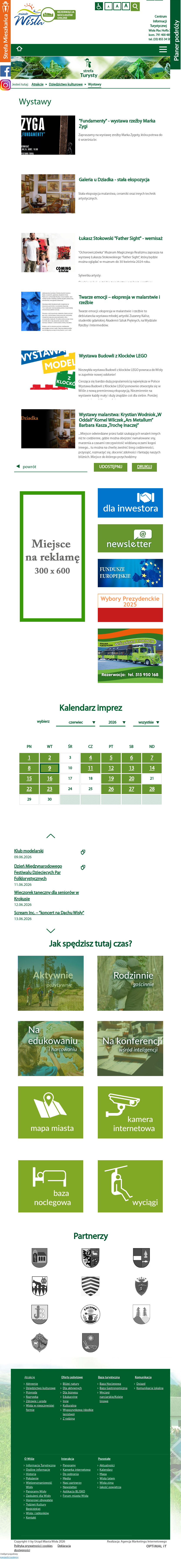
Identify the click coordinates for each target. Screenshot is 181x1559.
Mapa (103, 1474)
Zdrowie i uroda (36, 1401)
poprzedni (5, 1557)
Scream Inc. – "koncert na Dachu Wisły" (49, 913)
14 (151, 768)
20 (131, 778)
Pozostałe (104, 1459)
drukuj (144, 467)
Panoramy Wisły (36, 1491)
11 (90, 768)
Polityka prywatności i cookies (33, 1546)
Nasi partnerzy (72, 1483)
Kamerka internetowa (77, 1470)
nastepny (14, 1557)
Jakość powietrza (110, 1487)
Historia (31, 1474)
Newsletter (70, 1487)
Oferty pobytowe (72, 1377)
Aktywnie (32, 1384)
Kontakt (31, 1517)
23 (49, 789)
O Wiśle (30, 1459)
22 (29, 789)
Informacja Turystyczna (41, 1465)
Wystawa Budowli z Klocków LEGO (113, 356)
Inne (66, 1401)
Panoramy (69, 1465)
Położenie (32, 1478)
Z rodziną (69, 1418)
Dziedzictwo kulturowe (66, 84)
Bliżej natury (71, 1384)
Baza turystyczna (109, 1377)
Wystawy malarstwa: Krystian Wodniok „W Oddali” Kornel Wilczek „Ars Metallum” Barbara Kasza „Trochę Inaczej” (120, 420)
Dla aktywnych (72, 1388)
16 (49, 778)
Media (67, 1478)
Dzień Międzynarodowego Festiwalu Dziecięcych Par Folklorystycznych (38, 872)
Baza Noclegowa (110, 1384)
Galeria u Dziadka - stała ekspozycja (114, 180)
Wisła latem (107, 1478)
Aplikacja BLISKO (74, 1491)
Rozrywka (32, 1397)
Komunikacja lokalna (149, 1388)
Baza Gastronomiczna (114, 1388)
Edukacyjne (70, 1397)
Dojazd (140, 1384)
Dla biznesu (70, 1392)
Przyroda (31, 1392)
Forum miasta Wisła (75, 1496)
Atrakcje (37, 84)
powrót (26, 467)
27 (131, 789)
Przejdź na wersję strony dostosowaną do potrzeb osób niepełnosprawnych (99, 6)
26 (111, 789)
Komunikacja (143, 1377)
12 (111, 768)
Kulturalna (69, 1405)
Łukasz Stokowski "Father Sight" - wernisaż (120, 238)
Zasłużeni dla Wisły (38, 1496)
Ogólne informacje (38, 1470)
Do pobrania (71, 1474)
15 (29, 778)
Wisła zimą (107, 1483)
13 (131, 768)
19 (111, 778)
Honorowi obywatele (39, 1500)
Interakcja (67, 1459)
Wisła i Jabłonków (37, 1513)
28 (151, 789)
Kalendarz (106, 1470)
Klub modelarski (28, 851)
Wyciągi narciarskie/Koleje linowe (111, 1396)
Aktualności (107, 1465)
